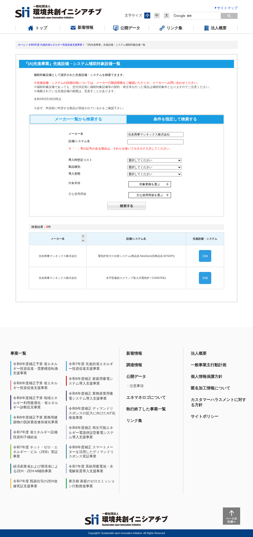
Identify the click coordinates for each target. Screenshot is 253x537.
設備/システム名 (79, 141)
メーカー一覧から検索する (78, 119)
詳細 (205, 255)
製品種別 (74, 166)
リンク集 (134, 421)
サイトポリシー (204, 416)
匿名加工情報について (210, 388)
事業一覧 (18, 353)
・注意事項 (135, 386)
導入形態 (74, 173)
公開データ (136, 376)
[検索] (194, 15)
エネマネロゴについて (146, 397)
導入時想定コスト (80, 160)
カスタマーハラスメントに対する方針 (218, 402)
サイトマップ (227, 8)
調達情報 (134, 365)
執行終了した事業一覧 (146, 409)
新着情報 (134, 353)
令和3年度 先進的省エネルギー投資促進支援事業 (55, 44)
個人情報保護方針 (206, 376)
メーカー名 (75, 133)
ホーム (21, 44)
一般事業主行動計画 (208, 365)
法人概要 (199, 353)
